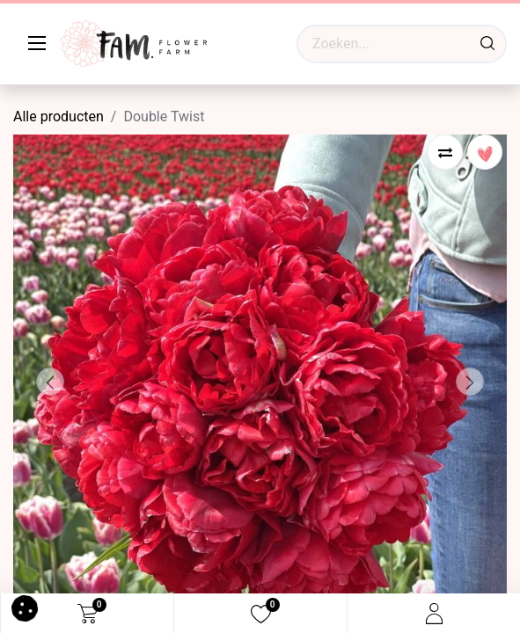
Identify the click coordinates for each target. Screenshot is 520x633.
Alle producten (58, 116)
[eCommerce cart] (88, 613)
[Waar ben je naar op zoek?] (487, 44)
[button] (50, 381)
